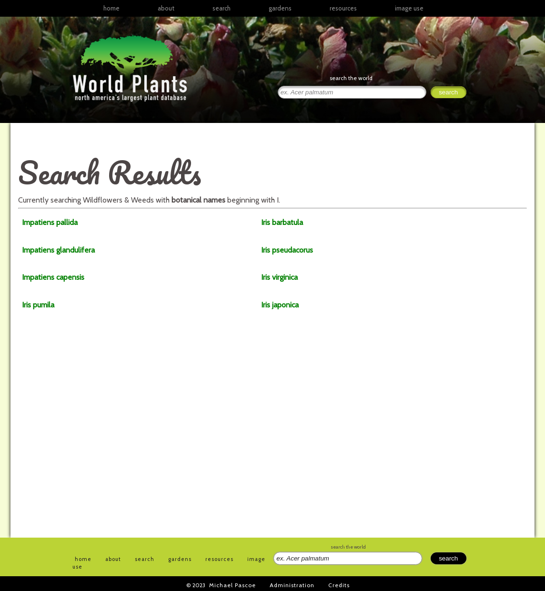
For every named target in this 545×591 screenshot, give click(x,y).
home (111, 8)
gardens (280, 8)
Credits (339, 585)
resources (219, 559)
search (221, 8)
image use (409, 8)
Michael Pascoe (232, 585)
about (166, 8)
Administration (292, 585)
